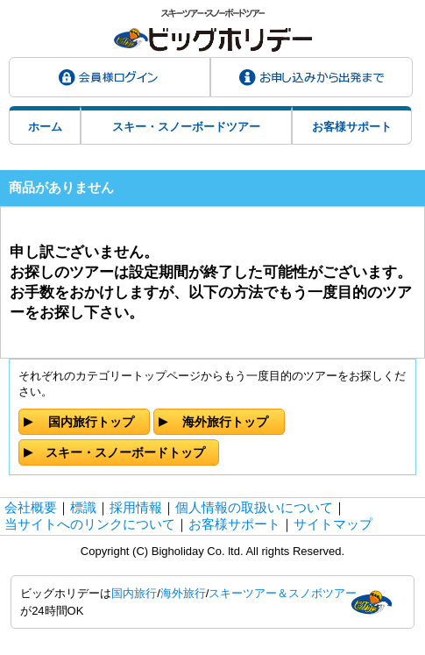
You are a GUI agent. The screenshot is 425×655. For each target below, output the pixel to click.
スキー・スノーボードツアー (186, 126)
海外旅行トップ (225, 422)
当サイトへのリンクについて (89, 523)
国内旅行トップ (91, 422)
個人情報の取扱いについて (254, 507)
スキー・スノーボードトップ (125, 452)
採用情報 (136, 507)
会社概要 (30, 507)
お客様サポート (352, 126)
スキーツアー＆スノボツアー (283, 593)
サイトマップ (333, 523)
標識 (83, 507)
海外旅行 (183, 593)
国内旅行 (134, 593)
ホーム (45, 126)
